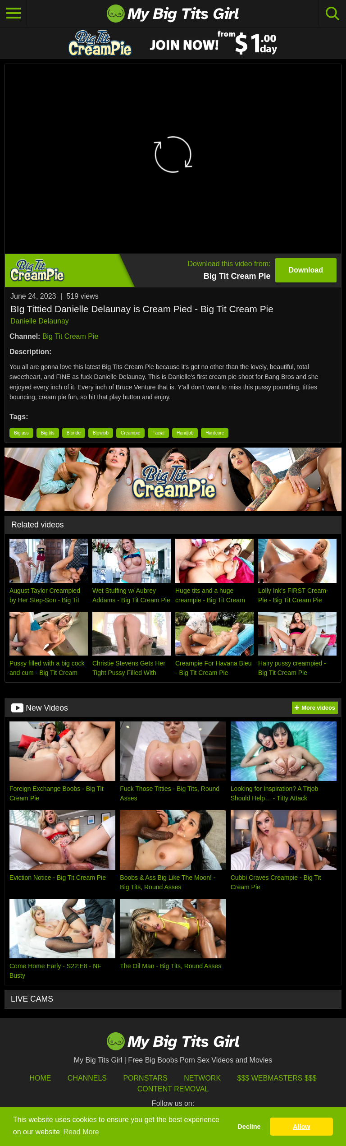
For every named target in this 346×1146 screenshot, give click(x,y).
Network (202, 1078)
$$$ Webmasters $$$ (277, 1078)
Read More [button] (81, 1132)
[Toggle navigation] (13, 13)
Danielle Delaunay (39, 321)
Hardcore (214, 432)
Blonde (74, 432)
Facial (158, 432)
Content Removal (173, 1089)
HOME (40, 1078)
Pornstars (145, 1078)
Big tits (48, 432)
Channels (87, 1078)
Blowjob (101, 432)
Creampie (130, 432)
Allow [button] (301, 1126)
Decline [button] (248, 1126)
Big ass (21, 432)
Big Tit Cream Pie (70, 336)
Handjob (185, 432)
